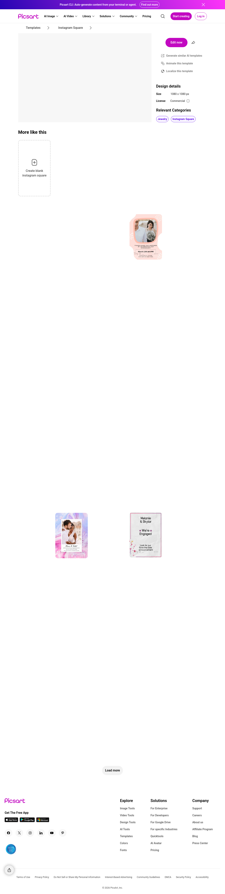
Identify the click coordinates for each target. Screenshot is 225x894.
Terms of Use (23, 877)
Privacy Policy (42, 877)
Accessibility (202, 877)
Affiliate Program (202, 829)
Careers (197, 815)
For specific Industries (164, 829)
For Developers (160, 815)
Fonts (123, 850)
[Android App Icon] (27, 821)
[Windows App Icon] (42, 821)
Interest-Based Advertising (118, 877)
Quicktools (157, 836)
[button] (51, 16)
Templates (126, 836)
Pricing (155, 850)
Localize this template (179, 71)
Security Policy (183, 877)
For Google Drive (161, 822)
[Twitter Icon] (19, 833)
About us (197, 822)
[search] (162, 16)
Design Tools (128, 822)
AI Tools (125, 829)
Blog (195, 836)
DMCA (168, 877)
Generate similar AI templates (184, 55)
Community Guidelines (148, 877)
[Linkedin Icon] (41, 833)
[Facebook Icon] (8, 833)
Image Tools (127, 808)
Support (197, 808)
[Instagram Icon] (30, 833)
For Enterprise (159, 808)
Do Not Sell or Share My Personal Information (77, 877)
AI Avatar (156, 843)
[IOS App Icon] (11, 821)
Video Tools (127, 815)
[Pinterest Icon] (62, 833)
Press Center (200, 843)
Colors (124, 843)
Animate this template (179, 63)
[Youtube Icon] (52, 833)
